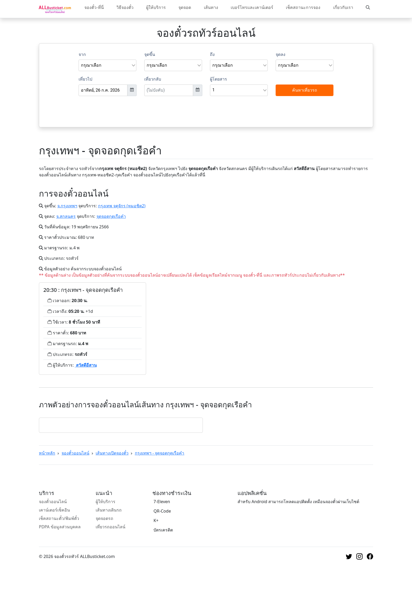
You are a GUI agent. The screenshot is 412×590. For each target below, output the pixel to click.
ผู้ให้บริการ (156, 7)
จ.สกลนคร (66, 216)
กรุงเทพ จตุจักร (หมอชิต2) (122, 206)
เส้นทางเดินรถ (109, 510)
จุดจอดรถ (104, 518)
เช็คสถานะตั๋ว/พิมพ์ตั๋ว (59, 518)
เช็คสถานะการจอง (303, 7)
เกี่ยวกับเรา (343, 7)
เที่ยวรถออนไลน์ (110, 527)
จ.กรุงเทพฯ (67, 206)
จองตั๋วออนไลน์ (75, 453)
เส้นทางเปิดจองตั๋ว (112, 453)
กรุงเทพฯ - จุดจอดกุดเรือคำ (159, 453)
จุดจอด (184, 7)
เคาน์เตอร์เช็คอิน (54, 510)
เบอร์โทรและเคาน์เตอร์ (252, 7)
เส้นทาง (211, 7)
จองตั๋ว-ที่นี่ (94, 7)
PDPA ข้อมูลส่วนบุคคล (60, 527)
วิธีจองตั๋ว (124, 7)
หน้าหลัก (47, 453)
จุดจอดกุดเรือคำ (111, 216)
